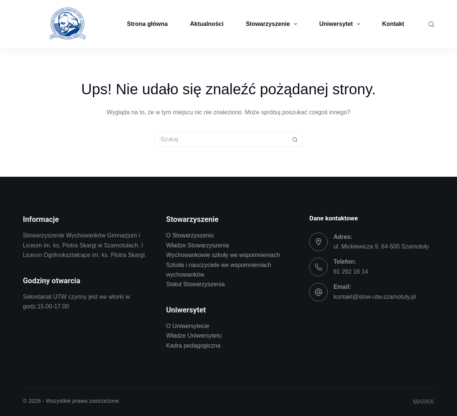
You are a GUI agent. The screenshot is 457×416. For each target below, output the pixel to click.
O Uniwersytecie (187, 326)
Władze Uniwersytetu (194, 335)
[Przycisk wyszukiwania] (295, 139)
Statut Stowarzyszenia (195, 284)
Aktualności (207, 24)
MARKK (423, 402)
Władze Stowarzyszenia (197, 245)
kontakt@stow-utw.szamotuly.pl (374, 297)
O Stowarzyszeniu (190, 235)
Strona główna (147, 24)
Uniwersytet (341, 24)
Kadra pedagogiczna (193, 345)
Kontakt (393, 24)
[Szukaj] (431, 24)
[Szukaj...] (221, 139)
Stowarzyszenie (273, 24)
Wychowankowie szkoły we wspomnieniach (223, 255)
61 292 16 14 (350, 271)
